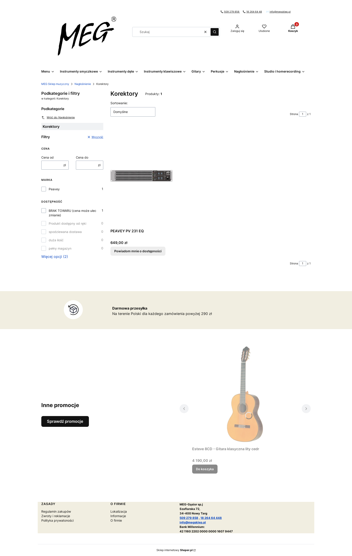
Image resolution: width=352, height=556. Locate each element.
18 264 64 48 (254, 11)
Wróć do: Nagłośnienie (58, 117)
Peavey (54, 189)
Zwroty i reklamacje (55, 516)
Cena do (82, 157)
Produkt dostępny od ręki (67, 223)
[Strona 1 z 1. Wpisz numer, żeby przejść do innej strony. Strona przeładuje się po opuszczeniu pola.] (302, 114)
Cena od (47, 157)
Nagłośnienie (83, 84)
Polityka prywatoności (57, 520)
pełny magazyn (60, 248)
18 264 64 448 (211, 518)
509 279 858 (232, 11)
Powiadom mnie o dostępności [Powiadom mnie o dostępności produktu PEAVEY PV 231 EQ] (138, 251)
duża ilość (56, 240)
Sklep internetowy (174, 550)
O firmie (116, 520)
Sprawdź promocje (65, 421)
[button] (215, 32)
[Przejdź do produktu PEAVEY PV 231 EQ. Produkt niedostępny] (141, 176)
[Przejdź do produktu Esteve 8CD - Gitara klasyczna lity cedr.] (245, 394)
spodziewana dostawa (65, 232)
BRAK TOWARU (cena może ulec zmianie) (72, 213)
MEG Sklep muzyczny (55, 84)
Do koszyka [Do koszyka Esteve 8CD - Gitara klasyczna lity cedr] (205, 469)
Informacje (118, 516)
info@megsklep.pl (280, 11)
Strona (294, 114)
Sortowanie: (119, 103)
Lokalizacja (118, 511)
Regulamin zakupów (56, 511)
